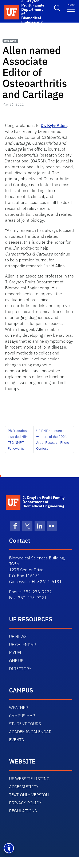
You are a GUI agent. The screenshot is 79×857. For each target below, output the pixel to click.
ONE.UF (16, 660)
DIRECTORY (20, 669)
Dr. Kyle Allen (54, 125)
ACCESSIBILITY (24, 787)
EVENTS (16, 740)
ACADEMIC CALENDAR (30, 732)
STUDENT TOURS (25, 724)
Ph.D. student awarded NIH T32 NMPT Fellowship (18, 439)
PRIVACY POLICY (25, 803)
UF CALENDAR (22, 644)
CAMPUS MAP (22, 715)
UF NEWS (18, 636)
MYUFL (15, 652)
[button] (8, 848)
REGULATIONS (23, 811)
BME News (10, 40)
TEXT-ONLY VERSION (29, 795)
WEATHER (18, 707)
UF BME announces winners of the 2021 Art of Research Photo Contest (52, 439)
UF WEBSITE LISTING (29, 778)
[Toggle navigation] (71, 7)
